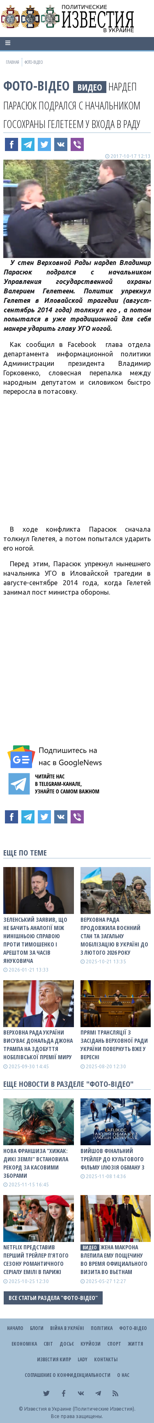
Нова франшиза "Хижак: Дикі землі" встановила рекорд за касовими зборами (35, 1163)
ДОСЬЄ (67, 1343)
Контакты (105, 1359)
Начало (15, 1328)
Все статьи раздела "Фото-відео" (53, 1298)
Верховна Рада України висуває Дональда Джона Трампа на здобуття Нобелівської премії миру (38, 1044)
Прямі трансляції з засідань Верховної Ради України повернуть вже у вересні (114, 1044)
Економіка (24, 1343)
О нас (123, 1375)
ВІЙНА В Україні (67, 1328)
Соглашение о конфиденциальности (67, 1375)
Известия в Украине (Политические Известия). (80, 1408)
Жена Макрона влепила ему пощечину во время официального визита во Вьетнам (113, 1259)
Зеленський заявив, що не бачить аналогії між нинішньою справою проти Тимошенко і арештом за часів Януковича (35, 940)
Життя (135, 1343)
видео (90, 87)
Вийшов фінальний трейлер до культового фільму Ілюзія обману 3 (112, 1159)
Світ (48, 1343)
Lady (82, 1359)
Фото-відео (36, 85)
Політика (102, 1328)
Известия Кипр (54, 1359)
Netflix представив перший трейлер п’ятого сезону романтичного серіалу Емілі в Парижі (36, 1259)
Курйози (90, 1343)
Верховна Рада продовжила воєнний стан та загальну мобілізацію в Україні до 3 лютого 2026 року (114, 936)
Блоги (37, 1328)
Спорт (114, 1343)
